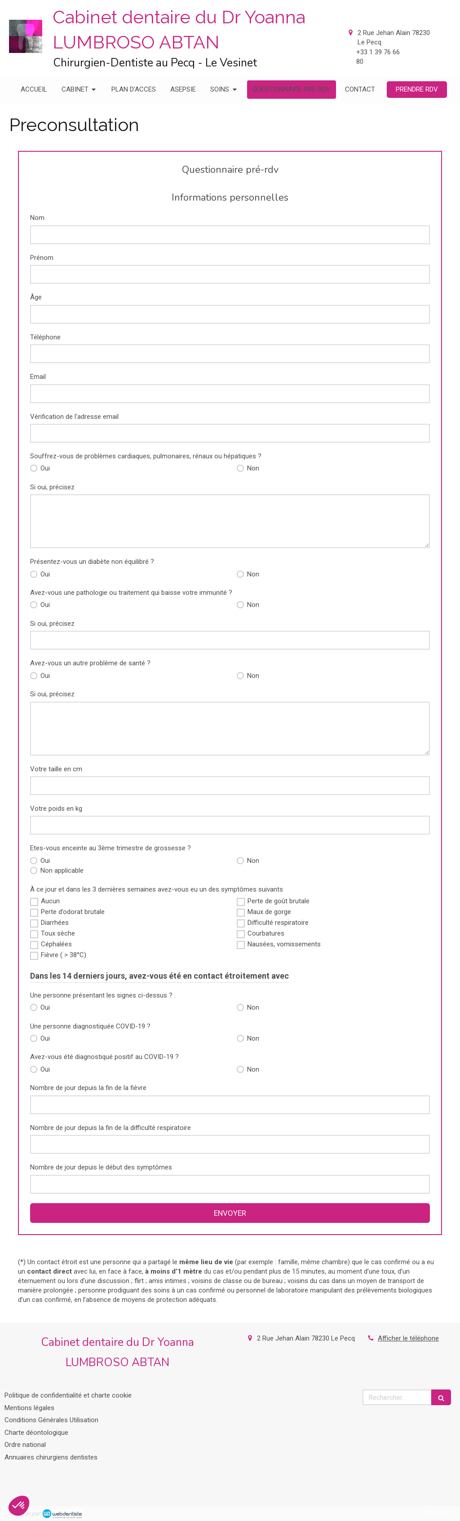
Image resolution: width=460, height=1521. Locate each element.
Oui (44, 468)
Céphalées (56, 944)
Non (252, 468)
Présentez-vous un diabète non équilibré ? (92, 562)
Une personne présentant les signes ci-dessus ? (101, 995)
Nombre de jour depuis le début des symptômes (101, 1167)
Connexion (435, 1512)
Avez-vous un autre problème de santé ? (90, 663)
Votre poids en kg (56, 808)
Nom (37, 218)
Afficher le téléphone (408, 1338)
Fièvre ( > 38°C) (63, 955)
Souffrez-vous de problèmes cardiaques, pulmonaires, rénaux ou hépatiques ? (145, 456)
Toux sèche (58, 933)
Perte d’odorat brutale (73, 912)
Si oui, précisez (52, 487)
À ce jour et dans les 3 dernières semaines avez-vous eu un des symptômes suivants (156, 889)
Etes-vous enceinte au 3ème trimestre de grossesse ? (110, 848)
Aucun (50, 901)
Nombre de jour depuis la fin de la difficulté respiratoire (110, 1128)
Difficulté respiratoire (278, 923)
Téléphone (45, 337)
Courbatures (266, 933)
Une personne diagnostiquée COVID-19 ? (90, 1026)
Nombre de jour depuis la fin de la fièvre (88, 1088)
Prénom (41, 258)
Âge (36, 297)
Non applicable (61, 870)
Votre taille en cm (56, 769)
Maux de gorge (269, 912)
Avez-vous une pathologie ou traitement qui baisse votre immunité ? (131, 593)
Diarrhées (55, 923)
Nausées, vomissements (284, 944)
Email (38, 377)
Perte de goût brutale (279, 901)
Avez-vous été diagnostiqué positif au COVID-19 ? (104, 1057)
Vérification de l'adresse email (74, 417)
